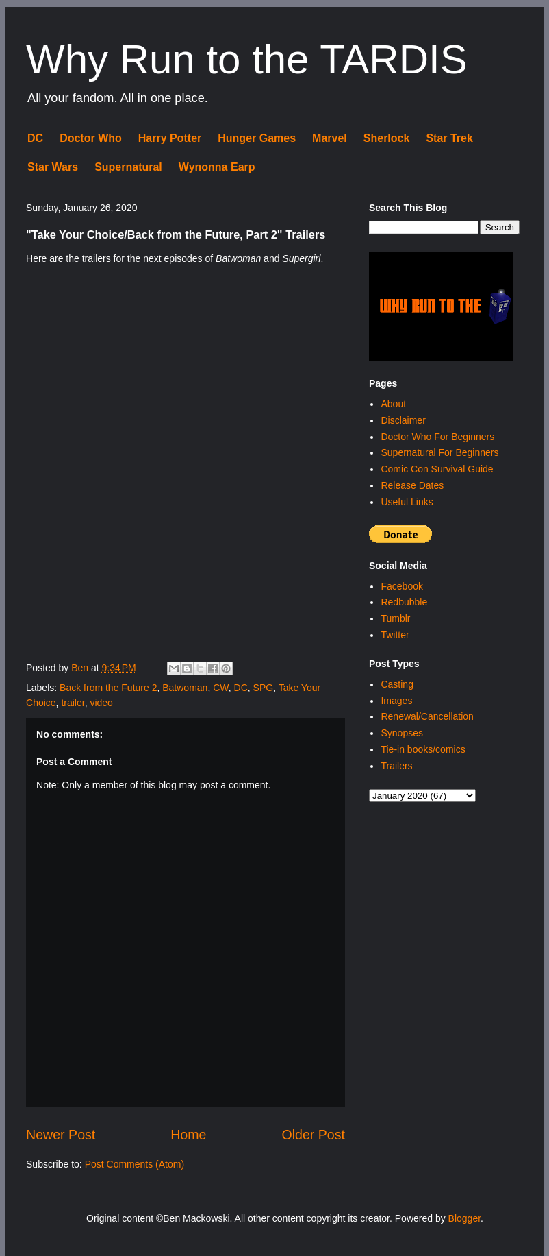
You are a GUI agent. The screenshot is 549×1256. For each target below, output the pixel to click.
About (393, 403)
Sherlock (386, 138)
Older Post (313, 1134)
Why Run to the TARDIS (247, 59)
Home (188, 1134)
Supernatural (128, 167)
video (101, 702)
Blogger (464, 1218)
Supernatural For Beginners (439, 452)
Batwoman (184, 687)
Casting (397, 684)
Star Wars (52, 167)
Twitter (395, 634)
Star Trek (449, 138)
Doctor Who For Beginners (437, 436)
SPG (263, 687)
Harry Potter (169, 138)
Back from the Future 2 (108, 687)
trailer (72, 702)
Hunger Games (257, 138)
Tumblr (395, 618)
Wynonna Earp (217, 167)
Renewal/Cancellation (427, 716)
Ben (81, 667)
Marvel (329, 138)
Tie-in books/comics (423, 749)
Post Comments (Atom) (134, 1164)
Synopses (401, 732)
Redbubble (404, 601)
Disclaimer (403, 420)
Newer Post (60, 1134)
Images (396, 700)
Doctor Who (91, 138)
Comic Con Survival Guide (437, 468)
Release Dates (412, 485)
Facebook (401, 586)
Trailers (396, 765)
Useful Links (407, 501)
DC (35, 138)
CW (221, 687)
